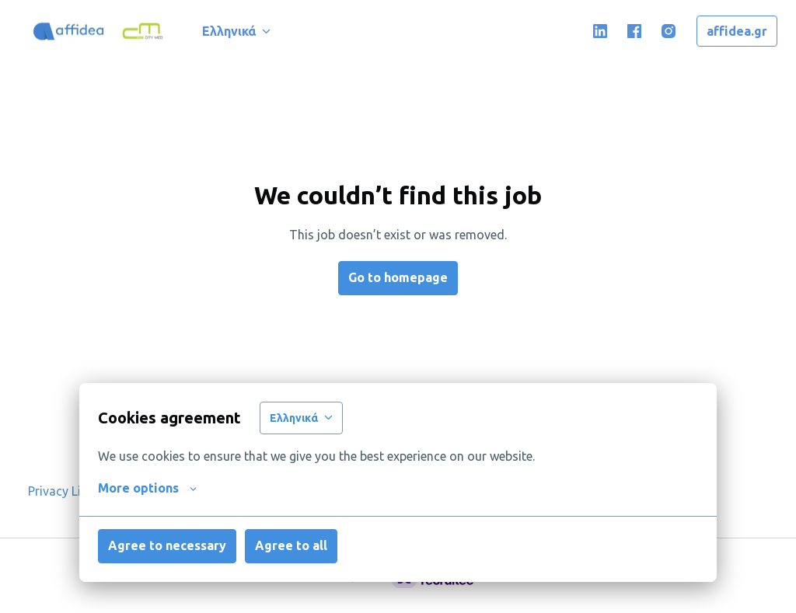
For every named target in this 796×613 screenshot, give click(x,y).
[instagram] (668, 31)
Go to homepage (398, 277)
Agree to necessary (167, 545)
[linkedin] (600, 31)
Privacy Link (61, 491)
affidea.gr (737, 31)
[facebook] (634, 31)
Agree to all (291, 545)
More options (147, 488)
